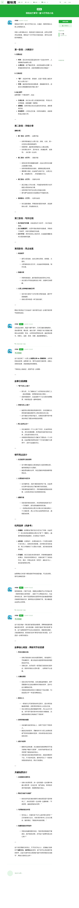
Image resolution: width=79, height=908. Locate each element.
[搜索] (60, 2)
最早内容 (61, 30)
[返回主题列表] (2, 2)
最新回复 (61, 60)
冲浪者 (19, 353)
